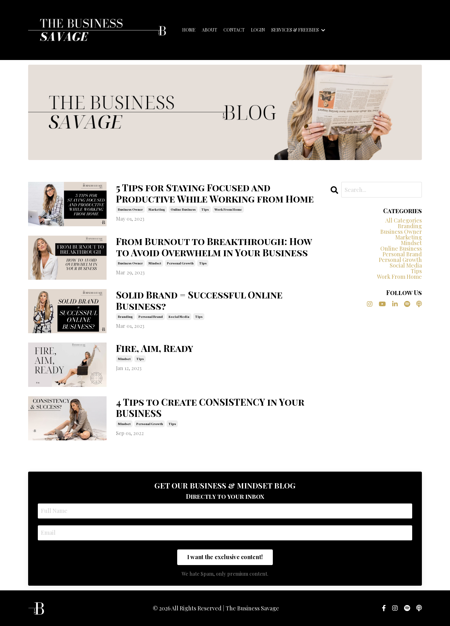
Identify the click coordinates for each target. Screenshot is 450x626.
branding (125, 316)
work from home (228, 209)
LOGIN (258, 30)
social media (178, 316)
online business (183, 209)
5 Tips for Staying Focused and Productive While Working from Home (215, 193)
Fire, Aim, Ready (154, 348)
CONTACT (234, 30)
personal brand (150, 316)
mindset (154, 263)
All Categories (403, 220)
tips (205, 209)
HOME (189, 30)
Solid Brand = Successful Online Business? (199, 300)
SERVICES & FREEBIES (298, 30)
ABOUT (209, 30)
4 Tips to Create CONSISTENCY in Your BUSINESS (210, 407)
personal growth (180, 263)
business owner (130, 209)
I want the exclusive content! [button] (225, 557)
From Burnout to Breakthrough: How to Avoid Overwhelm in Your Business (214, 247)
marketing (156, 209)
